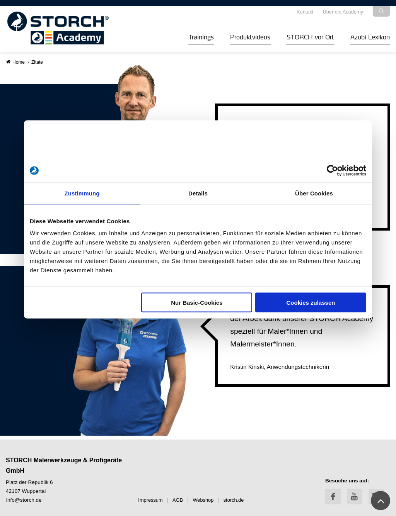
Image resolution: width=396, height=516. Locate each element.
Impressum (150, 500)
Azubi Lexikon (370, 36)
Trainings (201, 36)
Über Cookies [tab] (314, 193)
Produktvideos (250, 36)
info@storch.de (24, 500)
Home (15, 62)
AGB (177, 500)
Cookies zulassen (311, 302)
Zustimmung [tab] (82, 193)
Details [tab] (198, 193)
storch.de (234, 500)
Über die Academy (343, 12)
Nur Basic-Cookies (196, 302)
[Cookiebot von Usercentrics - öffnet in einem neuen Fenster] (332, 171)
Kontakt (305, 12)
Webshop (203, 500)
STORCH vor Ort (310, 36)
